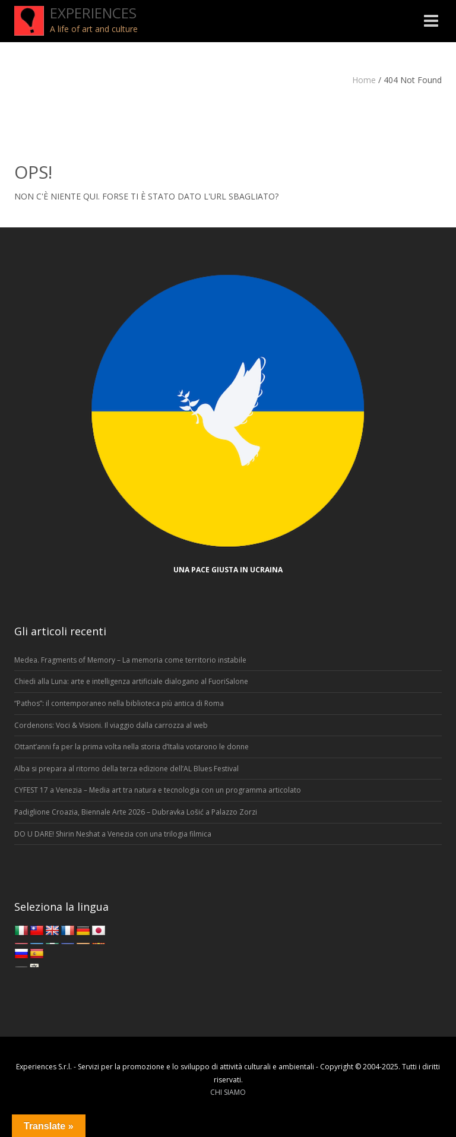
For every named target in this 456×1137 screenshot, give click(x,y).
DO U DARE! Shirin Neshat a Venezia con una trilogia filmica (112, 834)
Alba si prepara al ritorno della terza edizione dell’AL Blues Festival (126, 769)
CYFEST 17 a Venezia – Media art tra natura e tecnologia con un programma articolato (157, 790)
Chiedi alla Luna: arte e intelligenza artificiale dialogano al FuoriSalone (131, 681)
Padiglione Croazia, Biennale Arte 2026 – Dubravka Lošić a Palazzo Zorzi (135, 812)
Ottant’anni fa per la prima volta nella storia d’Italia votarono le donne (131, 747)
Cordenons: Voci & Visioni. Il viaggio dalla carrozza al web (111, 725)
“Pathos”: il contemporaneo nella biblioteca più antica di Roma (119, 703)
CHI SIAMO (228, 1092)
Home (364, 79)
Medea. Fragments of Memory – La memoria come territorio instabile (130, 660)
